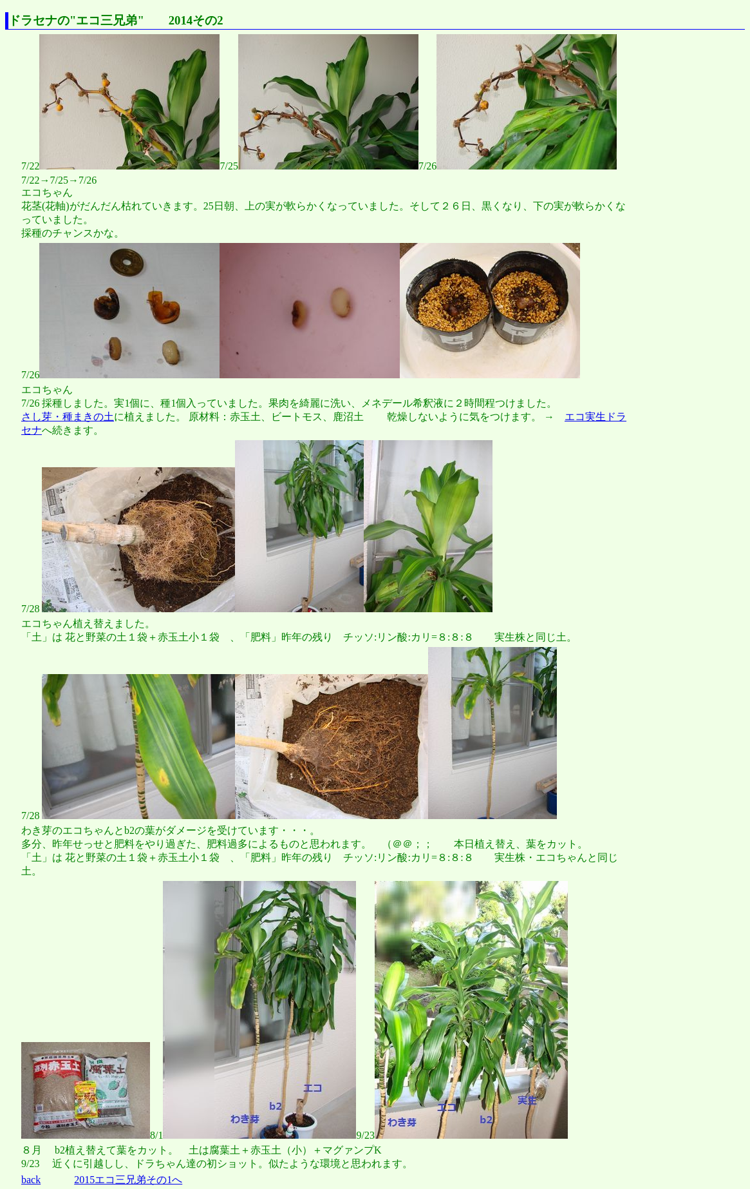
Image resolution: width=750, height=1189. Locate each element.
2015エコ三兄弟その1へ (128, 1179)
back (31, 1179)
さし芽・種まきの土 (67, 416)
